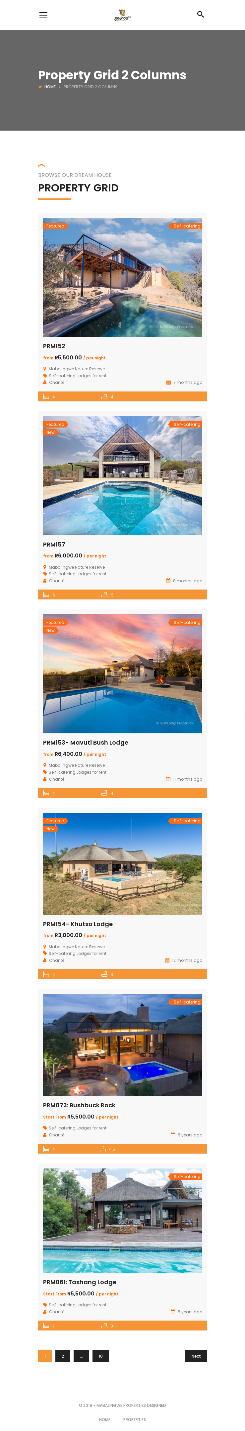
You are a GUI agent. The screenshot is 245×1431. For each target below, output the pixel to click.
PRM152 (54, 346)
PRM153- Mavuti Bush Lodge (85, 742)
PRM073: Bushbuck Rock (79, 1105)
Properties (134, 1419)
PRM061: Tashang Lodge (79, 1282)
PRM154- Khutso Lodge (78, 924)
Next (196, 1356)
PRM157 (54, 544)
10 (101, 1356)
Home (50, 87)
